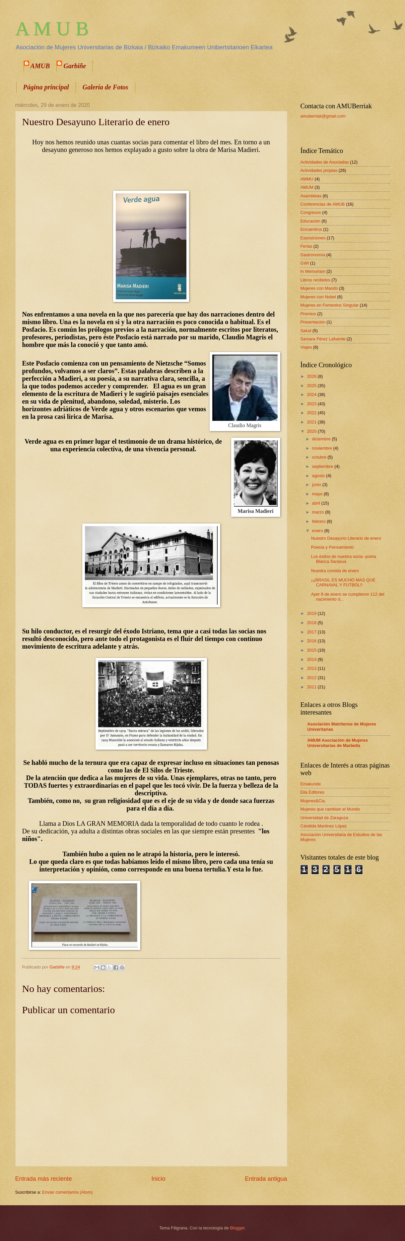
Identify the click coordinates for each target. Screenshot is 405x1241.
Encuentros (311, 229)
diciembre (322, 438)
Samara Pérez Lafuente (323, 338)
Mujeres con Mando (319, 288)
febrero (319, 521)
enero (318, 530)
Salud (306, 330)
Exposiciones (313, 237)
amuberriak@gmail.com (323, 116)
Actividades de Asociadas (325, 162)
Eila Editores (312, 792)
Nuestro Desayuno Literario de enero (346, 538)
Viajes (306, 347)
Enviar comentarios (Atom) (67, 1192)
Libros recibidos (315, 279)
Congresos (311, 212)
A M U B (52, 28)
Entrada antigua (266, 1178)
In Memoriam (313, 271)
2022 (312, 412)
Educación (310, 221)
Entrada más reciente (43, 1178)
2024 (312, 394)
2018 (312, 622)
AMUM (307, 187)
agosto (319, 475)
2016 (312, 640)
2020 (312, 431)
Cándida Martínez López (324, 825)
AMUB (40, 66)
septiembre (323, 466)
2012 (312, 677)
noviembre (322, 448)
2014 (312, 659)
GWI (305, 263)
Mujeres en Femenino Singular (330, 305)
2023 (312, 403)
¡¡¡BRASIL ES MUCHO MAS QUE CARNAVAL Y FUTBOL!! (343, 582)
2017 (312, 631)
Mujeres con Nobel (318, 296)
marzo (318, 512)
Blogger (237, 1227)
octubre (320, 457)
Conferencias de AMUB (323, 204)
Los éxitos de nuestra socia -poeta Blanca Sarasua (343, 559)
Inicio (158, 1178)
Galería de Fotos (105, 87)
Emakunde (311, 783)
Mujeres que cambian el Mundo (330, 809)
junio (317, 484)
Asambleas (311, 195)
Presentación (313, 322)
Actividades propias (319, 170)
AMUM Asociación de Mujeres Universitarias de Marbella (337, 743)
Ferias (306, 246)
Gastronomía (313, 254)
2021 (312, 422)
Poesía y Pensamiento (332, 547)
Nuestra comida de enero (335, 570)
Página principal (46, 87)
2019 (312, 613)
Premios (308, 313)
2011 (312, 686)
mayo (318, 493)
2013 (312, 668)
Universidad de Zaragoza (324, 817)
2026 (312, 376)
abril (316, 503)
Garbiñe (74, 66)
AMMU (307, 178)
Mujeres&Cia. (313, 800)
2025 (312, 385)
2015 (312, 650)
